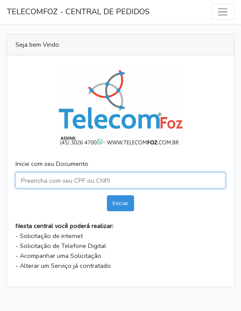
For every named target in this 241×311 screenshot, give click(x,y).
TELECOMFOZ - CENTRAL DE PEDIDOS (78, 11)
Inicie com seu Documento (52, 163)
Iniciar (120, 203)
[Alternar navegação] (222, 12)
